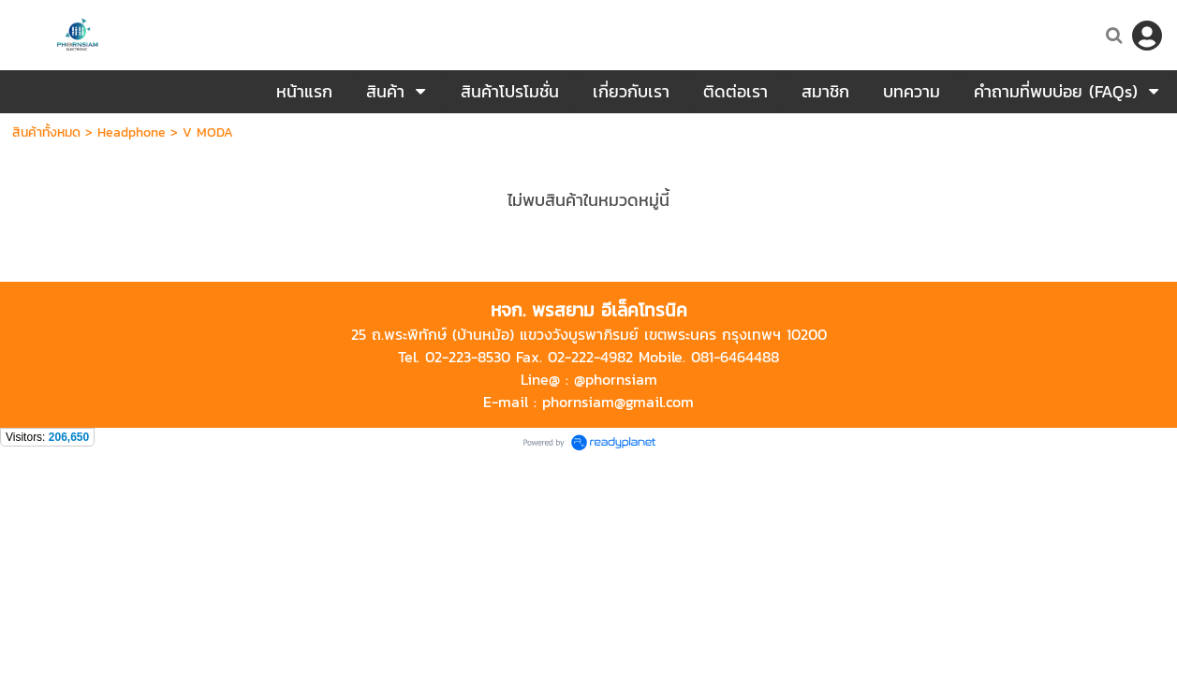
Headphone (131, 132)
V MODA (208, 132)
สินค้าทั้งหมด (46, 132)
